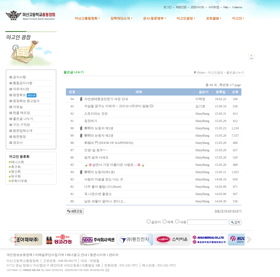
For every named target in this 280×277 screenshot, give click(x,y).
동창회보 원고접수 (26, 101)
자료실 (18, 107)
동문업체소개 (22, 131)
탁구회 (16, 176)
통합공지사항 (22, 83)
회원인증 (181, 7)
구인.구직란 (21, 125)
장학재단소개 (120, 18)
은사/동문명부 (153, 18)
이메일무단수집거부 (49, 255)
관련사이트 (197, 7)
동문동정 (19, 136)
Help (225, 7)
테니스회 (17, 162)
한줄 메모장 (21, 113)
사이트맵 (213, 7)
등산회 (16, 171)
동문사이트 (98, 255)
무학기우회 (19, 181)
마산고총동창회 (86, 18)
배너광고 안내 (77, 255)
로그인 (167, 7)
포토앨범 (212, 18)
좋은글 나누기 (23, 119)
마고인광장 (185, 18)
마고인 (237, 18)
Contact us (237, 7)
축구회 (16, 167)
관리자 (114, 255)
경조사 (18, 142)
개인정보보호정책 (19, 255)
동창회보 (24, 95)
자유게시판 (21, 89)
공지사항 (19, 77)
